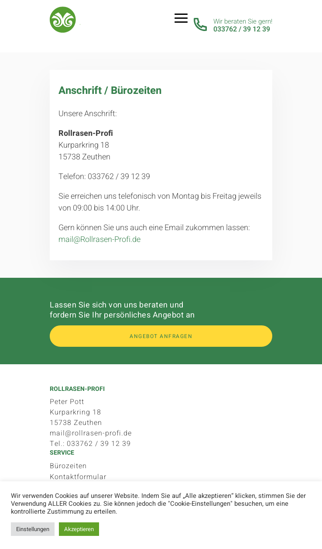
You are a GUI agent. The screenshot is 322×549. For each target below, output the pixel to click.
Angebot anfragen (161, 336)
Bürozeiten (68, 466)
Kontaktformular (78, 477)
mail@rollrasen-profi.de (91, 433)
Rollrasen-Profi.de (65, 22)
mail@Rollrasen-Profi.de (99, 239)
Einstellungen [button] (32, 529)
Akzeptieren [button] (79, 529)
